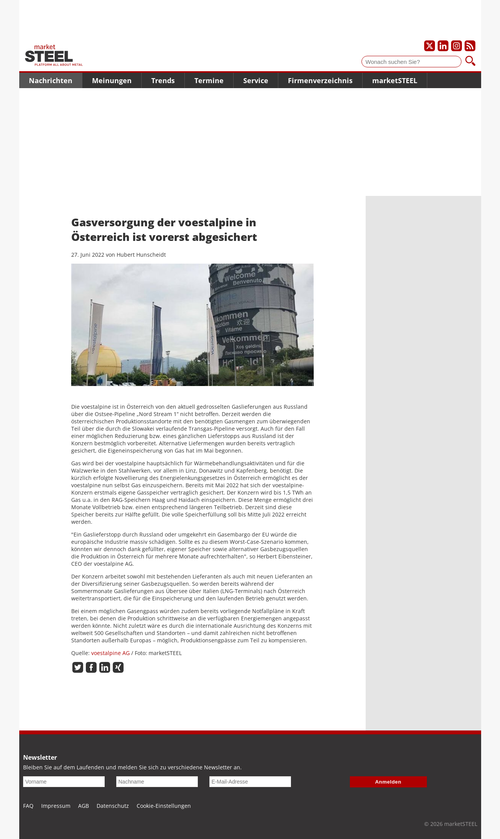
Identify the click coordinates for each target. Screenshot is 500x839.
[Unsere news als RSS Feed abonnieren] (470, 45)
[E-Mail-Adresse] (250, 781)
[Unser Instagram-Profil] (456, 45)
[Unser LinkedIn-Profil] (443, 45)
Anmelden (388, 782)
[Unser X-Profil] (429, 45)
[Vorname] (64, 781)
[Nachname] (157, 781)
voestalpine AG (110, 653)
